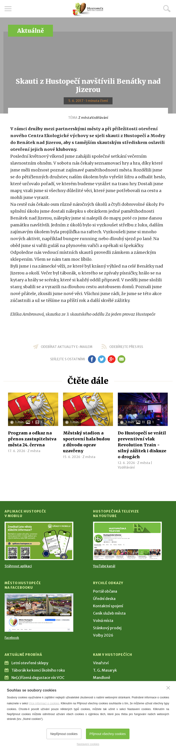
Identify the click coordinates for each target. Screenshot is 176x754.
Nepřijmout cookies (63, 734)
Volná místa (103, 620)
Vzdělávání (99, 118)
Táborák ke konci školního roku (38, 670)
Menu (8, 8)
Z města (84, 118)
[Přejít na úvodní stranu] (88, 9)
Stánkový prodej (107, 628)
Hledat (166, 8)
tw (101, 359)
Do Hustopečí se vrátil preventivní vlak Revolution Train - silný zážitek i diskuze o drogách (142, 444)
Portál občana (105, 591)
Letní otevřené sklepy (29, 663)
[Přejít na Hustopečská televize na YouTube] (127, 541)
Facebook (12, 638)
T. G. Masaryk (105, 670)
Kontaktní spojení (108, 606)
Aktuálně (30, 30)
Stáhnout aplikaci (18, 566)
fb (92, 359)
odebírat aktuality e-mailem (66, 347)
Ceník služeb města (109, 613)
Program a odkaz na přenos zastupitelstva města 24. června (32, 439)
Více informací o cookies (44, 703)
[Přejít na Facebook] (39, 612)
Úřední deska (104, 598)
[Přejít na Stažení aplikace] (39, 541)
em (121, 359)
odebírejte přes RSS (126, 347)
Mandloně (101, 677)
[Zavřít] (168, 687)
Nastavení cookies (88, 744)
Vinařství (101, 663)
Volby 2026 (103, 635)
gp (111, 359)
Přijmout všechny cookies (108, 734)
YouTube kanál (104, 566)
